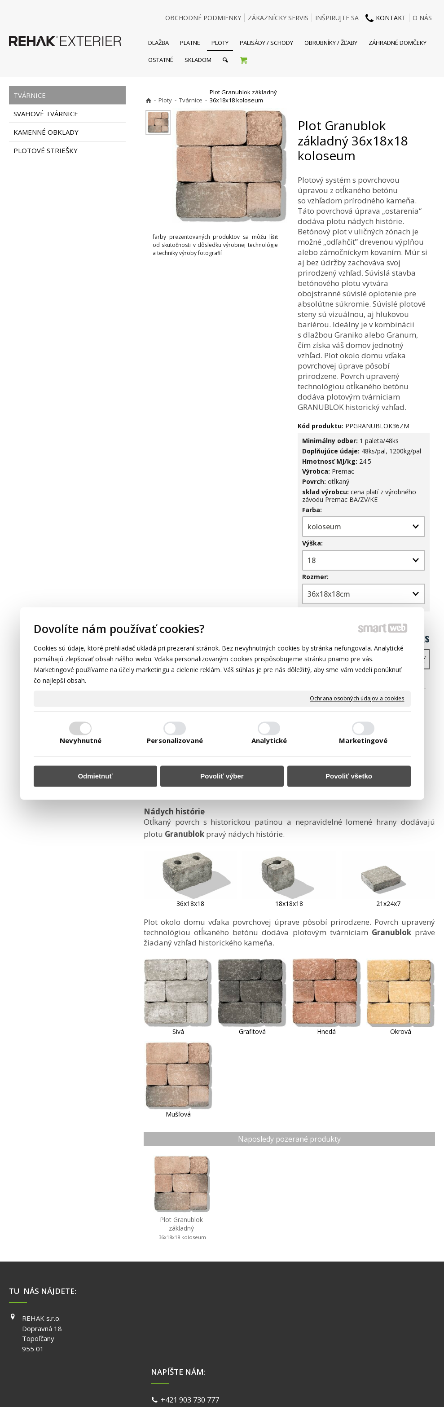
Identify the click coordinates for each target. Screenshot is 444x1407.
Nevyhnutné (80, 740)
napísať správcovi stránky (198, 1389)
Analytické (269, 740)
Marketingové (363, 740)
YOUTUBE (326, 1343)
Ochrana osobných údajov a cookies (357, 698)
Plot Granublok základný (181, 1228)
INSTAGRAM (329, 1331)
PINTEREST (328, 1356)
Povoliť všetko (348, 776)
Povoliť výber (221, 776)
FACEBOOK (328, 1318)
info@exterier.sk (190, 1330)
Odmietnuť (95, 776)
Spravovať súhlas (360, 1389)
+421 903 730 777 (192, 1319)
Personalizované (175, 740)
